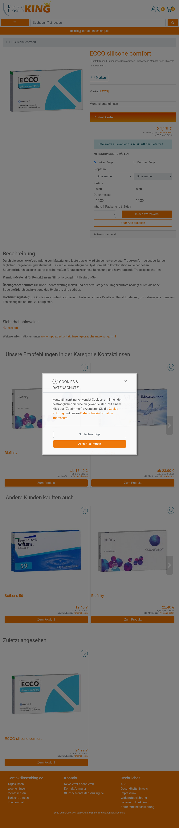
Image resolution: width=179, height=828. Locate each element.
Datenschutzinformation (96, 413)
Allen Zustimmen (89, 444)
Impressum (59, 418)
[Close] (106, 381)
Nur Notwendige (89, 434)
